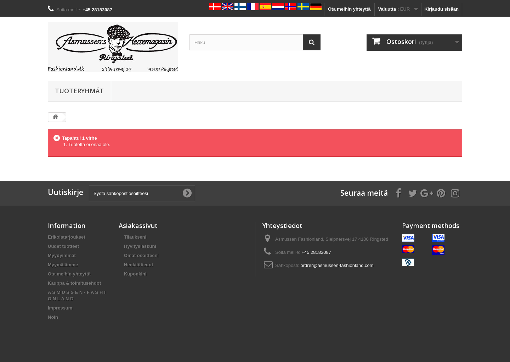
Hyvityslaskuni (140, 246)
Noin (53, 317)
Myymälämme (63, 264)
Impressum (60, 308)
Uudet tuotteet (63, 246)
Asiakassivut (138, 225)
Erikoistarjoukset (66, 237)
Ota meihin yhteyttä (349, 9)
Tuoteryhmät (79, 91)
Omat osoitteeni (141, 255)
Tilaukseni (135, 237)
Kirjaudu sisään (441, 9)
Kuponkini (135, 274)
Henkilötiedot (138, 264)
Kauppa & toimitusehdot (74, 283)
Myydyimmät (62, 255)
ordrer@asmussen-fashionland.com (337, 265)
